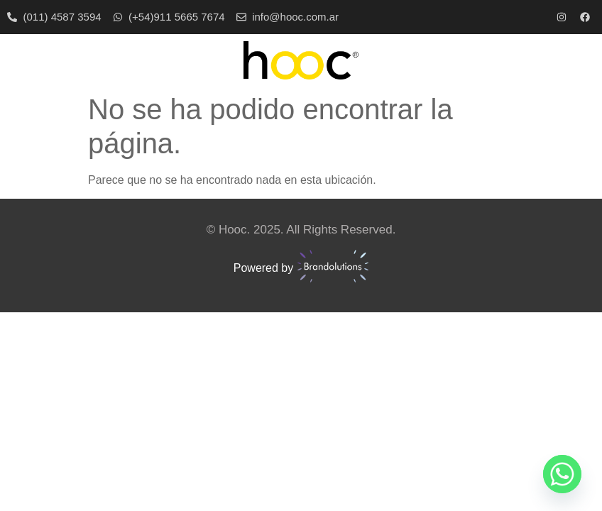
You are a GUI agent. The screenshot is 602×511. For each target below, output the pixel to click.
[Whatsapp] (562, 474)
